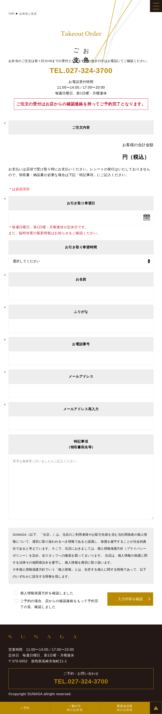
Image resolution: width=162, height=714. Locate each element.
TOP (11, 13)
